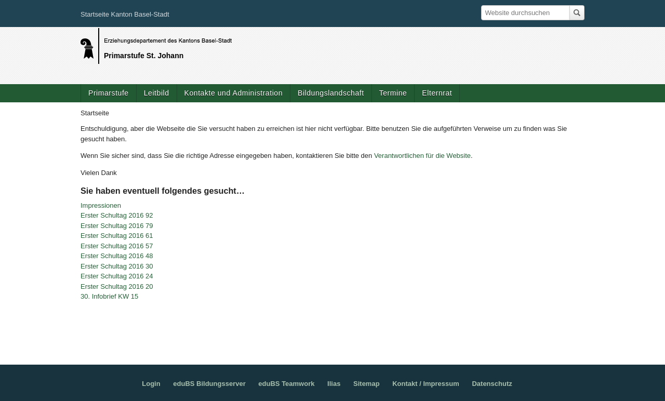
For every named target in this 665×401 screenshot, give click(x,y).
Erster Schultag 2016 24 (117, 276)
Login (151, 383)
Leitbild (156, 93)
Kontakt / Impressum (425, 383)
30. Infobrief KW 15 (109, 296)
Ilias (333, 383)
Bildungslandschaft (331, 93)
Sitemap (366, 383)
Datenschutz (492, 383)
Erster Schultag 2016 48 (117, 256)
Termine (393, 93)
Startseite (95, 113)
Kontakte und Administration (233, 93)
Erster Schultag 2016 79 (117, 226)
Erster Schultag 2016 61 (117, 235)
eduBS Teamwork (286, 383)
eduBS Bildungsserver (209, 383)
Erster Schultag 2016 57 (117, 246)
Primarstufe (108, 93)
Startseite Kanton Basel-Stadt (125, 14)
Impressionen (101, 205)
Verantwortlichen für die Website (422, 155)
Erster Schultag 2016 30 (117, 266)
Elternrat (437, 93)
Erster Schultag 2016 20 (117, 286)
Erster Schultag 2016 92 (117, 215)
